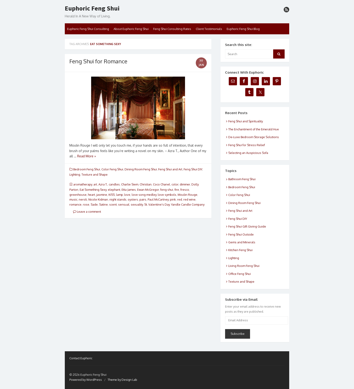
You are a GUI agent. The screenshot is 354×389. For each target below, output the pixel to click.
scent (113, 204)
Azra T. (102, 184)
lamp (119, 194)
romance (75, 204)
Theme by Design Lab (122, 379)
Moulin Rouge (187, 194)
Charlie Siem (129, 184)
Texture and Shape (95, 174)
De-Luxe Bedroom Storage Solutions (253, 137)
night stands (117, 199)
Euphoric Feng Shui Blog (243, 29)
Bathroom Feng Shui (242, 179)
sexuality (137, 204)
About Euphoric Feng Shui (131, 29)
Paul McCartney (158, 199)
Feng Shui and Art (170, 169)
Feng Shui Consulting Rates (172, 29)
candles (114, 184)
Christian (146, 184)
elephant (114, 189)
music (73, 199)
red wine (189, 199)
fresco (184, 189)
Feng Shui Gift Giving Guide (247, 226)
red (179, 199)
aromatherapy (82, 184)
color (175, 184)
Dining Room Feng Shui (141, 169)
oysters (133, 199)
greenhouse (78, 194)
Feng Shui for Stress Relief (246, 145)
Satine (103, 204)
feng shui (166, 189)
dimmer (185, 184)
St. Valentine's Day (157, 204)
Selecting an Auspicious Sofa (248, 153)
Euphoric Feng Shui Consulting (88, 29)
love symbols (167, 194)
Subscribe (238, 333)
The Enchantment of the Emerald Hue (253, 129)
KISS (112, 194)
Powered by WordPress (85, 379)
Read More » (86, 156)
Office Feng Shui (239, 274)
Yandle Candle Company (187, 204)
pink (173, 199)
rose (86, 204)
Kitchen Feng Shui (240, 250)
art (95, 184)
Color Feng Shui (112, 169)
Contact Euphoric (80, 358)
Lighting (74, 174)
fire (176, 189)
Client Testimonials (209, 29)
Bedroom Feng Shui (86, 169)
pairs (142, 199)
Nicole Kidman (98, 199)
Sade (94, 204)
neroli (83, 199)
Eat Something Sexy (93, 189)
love (127, 194)
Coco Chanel (161, 184)
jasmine (101, 194)
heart (91, 194)
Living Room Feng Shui (243, 266)
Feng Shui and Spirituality (245, 121)
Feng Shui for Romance (98, 61)
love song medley (144, 194)
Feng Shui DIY (193, 169)
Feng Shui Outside (241, 234)
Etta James (129, 189)
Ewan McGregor (148, 189)
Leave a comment (87, 211)
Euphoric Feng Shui (92, 8)
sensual (123, 204)
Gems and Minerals (241, 242)
